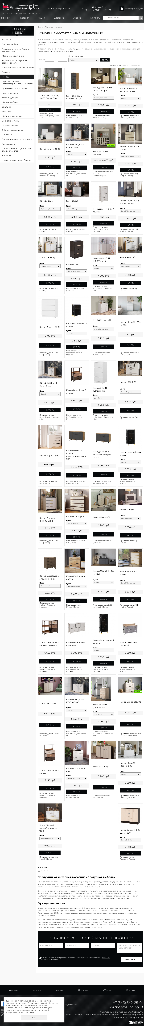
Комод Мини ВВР (102, 517)
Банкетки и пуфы (10, 121)
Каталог (24, 17)
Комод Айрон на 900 (49, 456)
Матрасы (6, 111)
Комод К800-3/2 (128, 257)
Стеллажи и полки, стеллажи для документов (16, 149)
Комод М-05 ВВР (47, 703)
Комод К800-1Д (47, 257)
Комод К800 (72, 201)
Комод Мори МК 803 (49, 149)
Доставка (59, 17)
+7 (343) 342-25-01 (97, 7)
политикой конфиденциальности (27, 1011)
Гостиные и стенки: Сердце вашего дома (15, 50)
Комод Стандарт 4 (102, 766)
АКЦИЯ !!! (6, 40)
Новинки (6, 17)
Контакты (95, 17)
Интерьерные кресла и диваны (18, 67)
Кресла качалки (10, 93)
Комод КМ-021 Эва (102, 320)
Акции (41, 17)
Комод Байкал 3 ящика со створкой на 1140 (102, 455)
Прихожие (7, 135)
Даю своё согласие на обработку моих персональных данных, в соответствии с (75, 958)
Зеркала (6, 72)
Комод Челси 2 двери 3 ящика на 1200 (48, 828)
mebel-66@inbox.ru (60, 8)
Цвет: (95, 95)
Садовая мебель (10, 125)
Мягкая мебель (9, 102)
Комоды (6, 77)
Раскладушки (8, 144)
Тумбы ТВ (7, 155)
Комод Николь (127, 510)
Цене (124, 65)
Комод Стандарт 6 (75, 516)
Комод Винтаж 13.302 (130, 702)
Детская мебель (10, 44)
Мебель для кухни (11, 98)
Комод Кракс (72, 264)
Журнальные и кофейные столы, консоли (15, 61)
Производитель (75, 56)
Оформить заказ (114, 924)
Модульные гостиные (13, 56)
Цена (40, 60)
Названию (135, 65)
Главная (41, 27)
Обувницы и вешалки (13, 130)
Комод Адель (46, 201)
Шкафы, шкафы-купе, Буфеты (17, 160)
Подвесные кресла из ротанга (17, 139)
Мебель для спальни (12, 116)
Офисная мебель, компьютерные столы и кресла (17, 82)
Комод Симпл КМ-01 (49, 327)
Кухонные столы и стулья (14, 88)
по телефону (96, 927)
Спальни (6, 107)
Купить (50, 110)
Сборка (77, 17)
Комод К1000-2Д (128, 382)
